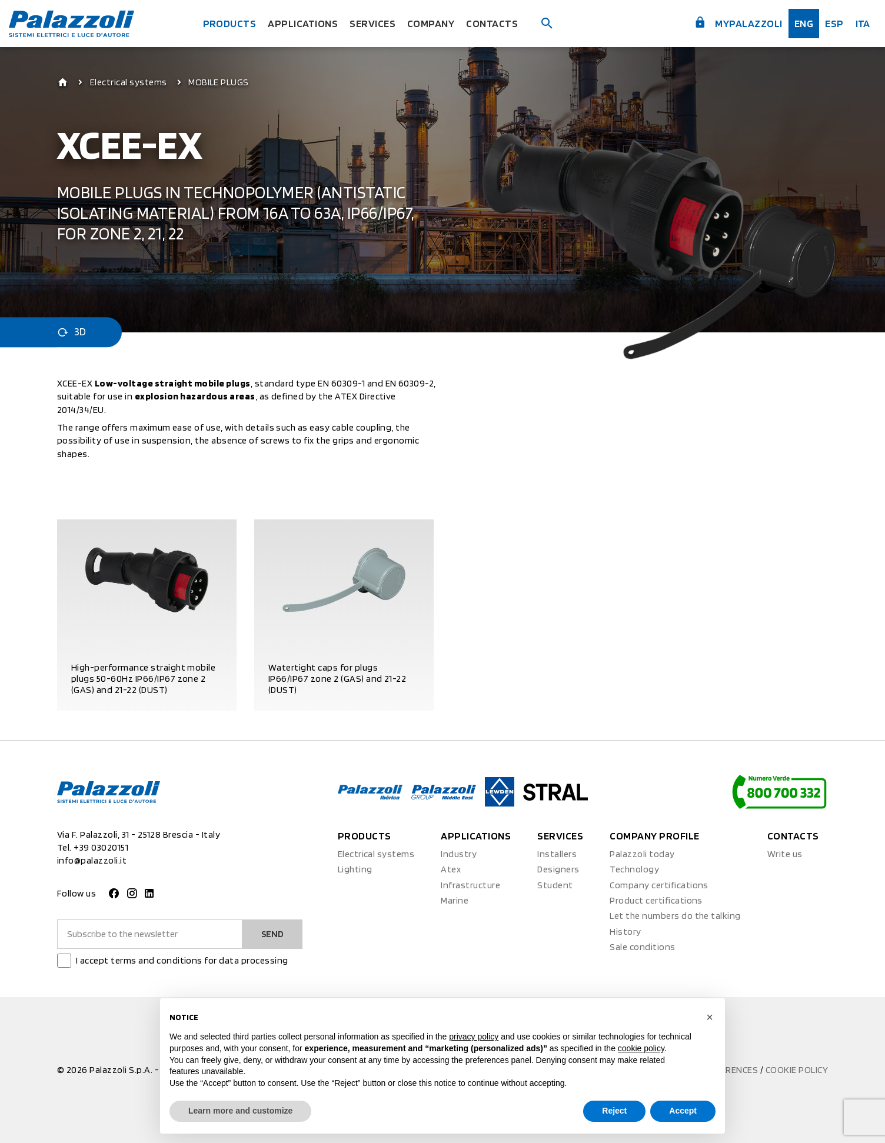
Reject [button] (614, 1110)
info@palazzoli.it (92, 860)
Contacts (492, 23)
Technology (634, 869)
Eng (803, 23)
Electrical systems (128, 82)
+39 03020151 (101, 847)
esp (834, 23)
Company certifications (659, 885)
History (625, 931)
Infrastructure (470, 885)
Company (430, 23)
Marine (454, 900)
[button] (709, 1017)
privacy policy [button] (473, 1036)
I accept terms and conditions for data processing (182, 960)
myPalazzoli (738, 22)
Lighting (355, 869)
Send (272, 933)
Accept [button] (683, 1110)
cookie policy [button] (641, 1048)
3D (71, 332)
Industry (459, 853)
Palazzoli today (642, 853)
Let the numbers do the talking (675, 915)
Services (372, 23)
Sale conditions (642, 946)
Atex (451, 869)
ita (863, 23)
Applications (303, 23)
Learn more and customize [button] (240, 1110)
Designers (558, 869)
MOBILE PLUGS (218, 82)
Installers (557, 853)
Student (555, 885)
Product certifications (656, 900)
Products (230, 23)
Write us (785, 853)
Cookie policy (797, 1069)
